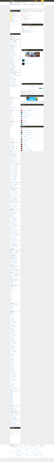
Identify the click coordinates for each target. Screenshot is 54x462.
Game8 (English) (35, 445)
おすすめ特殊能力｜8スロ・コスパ (15, 15)
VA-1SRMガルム (12, 306)
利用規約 (17, 445)
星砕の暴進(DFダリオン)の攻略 (13, 187)
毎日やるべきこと (12, 57)
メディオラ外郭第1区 (12, 146)
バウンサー (11, 299)
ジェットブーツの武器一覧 (13, 380)
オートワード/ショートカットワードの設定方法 (14, 194)
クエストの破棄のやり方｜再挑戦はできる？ (14, 266)
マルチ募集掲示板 (12, 68)
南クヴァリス (11, 124)
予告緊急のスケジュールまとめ (13, 153)
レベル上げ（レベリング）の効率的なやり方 (14, 251)
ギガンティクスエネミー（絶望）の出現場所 (14, 75)
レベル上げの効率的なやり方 (13, 213)
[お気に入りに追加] (35, 2)
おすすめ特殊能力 (12, 50)
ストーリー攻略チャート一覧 (13, 86)
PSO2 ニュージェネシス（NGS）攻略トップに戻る (32, 55)
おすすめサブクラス (12, 288)
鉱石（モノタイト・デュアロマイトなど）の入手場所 (15, 277)
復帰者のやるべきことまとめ (13, 38)
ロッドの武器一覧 (12, 355)
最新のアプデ (11, 4)
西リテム (11, 114)
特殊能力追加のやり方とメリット (13, 409)
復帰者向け (18, 4)
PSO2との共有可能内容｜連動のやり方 (14, 419)
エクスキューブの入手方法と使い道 (13, 278)
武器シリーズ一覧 (12, 314)
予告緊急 (25, 4)
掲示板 (39, 4)
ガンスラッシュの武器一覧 (13, 388)
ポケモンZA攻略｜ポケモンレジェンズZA (20, 447)
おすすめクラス (24, 18)
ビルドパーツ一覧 (13, 18)
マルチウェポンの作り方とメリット (13, 259)
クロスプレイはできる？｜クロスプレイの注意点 (15, 424)
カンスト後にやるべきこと (13, 217)
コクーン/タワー (36, 4)
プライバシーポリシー (21, 445)
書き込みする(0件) (32, 86)
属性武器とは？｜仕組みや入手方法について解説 (15, 271)
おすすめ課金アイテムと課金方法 (13, 281)
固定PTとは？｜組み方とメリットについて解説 (14, 196)
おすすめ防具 (27, 18)
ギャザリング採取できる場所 (13, 79)
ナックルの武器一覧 (12, 339)
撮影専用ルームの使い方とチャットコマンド (14, 239)
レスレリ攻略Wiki (26, 453)
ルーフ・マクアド (12, 117)
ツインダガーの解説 (12, 325)
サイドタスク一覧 (12, 96)
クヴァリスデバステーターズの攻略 (13, 168)
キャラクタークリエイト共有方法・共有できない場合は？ (15, 415)
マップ (23, 4)
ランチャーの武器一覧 (12, 347)
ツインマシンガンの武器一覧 (13, 351)
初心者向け (15, 4)
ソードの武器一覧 (12, 318)
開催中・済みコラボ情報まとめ (13, 71)
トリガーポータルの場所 (12, 82)
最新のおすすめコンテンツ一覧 (13, 161)
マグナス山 (11, 106)
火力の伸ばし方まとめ (12, 53)
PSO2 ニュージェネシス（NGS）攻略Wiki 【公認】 (27, 91)
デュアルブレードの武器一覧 (13, 376)
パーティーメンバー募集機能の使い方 (14, 198)
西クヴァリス (11, 125)
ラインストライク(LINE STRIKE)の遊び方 (14, 202)
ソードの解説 (11, 317)
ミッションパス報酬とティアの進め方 (14, 233)
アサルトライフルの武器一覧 (13, 343)
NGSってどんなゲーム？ (12, 413)
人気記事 (13, 12)
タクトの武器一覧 (12, 384)
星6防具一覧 (11, 399)
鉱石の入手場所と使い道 (12, 78)
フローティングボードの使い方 (13, 243)
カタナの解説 (11, 366)
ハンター (11, 289)
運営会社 (32, 445)
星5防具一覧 (11, 398)
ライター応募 (42, 445)
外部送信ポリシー (25, 445)
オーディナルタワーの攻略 (13, 179)
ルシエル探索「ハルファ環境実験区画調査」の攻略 (15, 182)
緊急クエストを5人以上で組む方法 (13, 157)
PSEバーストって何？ (12, 221)
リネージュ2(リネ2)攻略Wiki (18, 455)
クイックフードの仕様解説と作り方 (13, 220)
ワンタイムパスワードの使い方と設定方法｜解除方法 (15, 234)
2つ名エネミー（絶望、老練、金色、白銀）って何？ (14, 230)
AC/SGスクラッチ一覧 (12, 60)
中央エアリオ (11, 103)
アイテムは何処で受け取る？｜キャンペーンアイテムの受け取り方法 (15, 245)
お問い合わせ (29, 445)
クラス (29, 4)
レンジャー (11, 292)
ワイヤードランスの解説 (12, 321)
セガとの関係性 (42, 4)
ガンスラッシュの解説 (12, 387)
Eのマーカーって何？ (12, 227)
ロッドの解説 (11, 354)
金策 (27, 4)
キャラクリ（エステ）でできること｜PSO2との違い (15, 421)
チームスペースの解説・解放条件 (13, 206)
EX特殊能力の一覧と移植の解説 (13, 258)
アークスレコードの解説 (12, 178)
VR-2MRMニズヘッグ (12, 307)
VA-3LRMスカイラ (12, 310)
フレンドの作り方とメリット (13, 190)
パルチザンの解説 (12, 329)
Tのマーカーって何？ (12, 228)
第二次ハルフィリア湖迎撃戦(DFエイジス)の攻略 (15, 184)
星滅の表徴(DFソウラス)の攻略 (13, 186)
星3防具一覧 (11, 395)
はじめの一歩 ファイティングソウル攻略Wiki (38, 455)
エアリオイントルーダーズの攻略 (13, 171)
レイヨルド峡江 (11, 138)
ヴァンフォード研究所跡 (12, 107)
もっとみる (19, 23)
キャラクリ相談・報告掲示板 (13, 67)
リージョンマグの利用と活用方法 (13, 224)
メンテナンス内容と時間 (12, 42)
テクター (11, 296)
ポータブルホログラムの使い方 (13, 199)
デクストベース (11, 149)
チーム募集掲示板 (12, 64)
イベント (21, 4)
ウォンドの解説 (11, 362)
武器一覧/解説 (32, 4)
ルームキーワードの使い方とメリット (14, 236)
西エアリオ (11, 99)
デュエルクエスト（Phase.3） (25, 30)
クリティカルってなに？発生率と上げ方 (14, 269)
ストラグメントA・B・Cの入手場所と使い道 (14, 275)
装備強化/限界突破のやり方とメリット (14, 255)
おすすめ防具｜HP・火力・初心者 (13, 391)
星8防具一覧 (11, 402)
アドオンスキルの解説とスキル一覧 (13, 262)
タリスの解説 (11, 358)
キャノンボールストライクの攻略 (13, 175)
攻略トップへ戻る (12, 35)
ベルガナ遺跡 (11, 139)
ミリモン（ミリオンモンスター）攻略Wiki (29, 455)
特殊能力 (23, 92)
